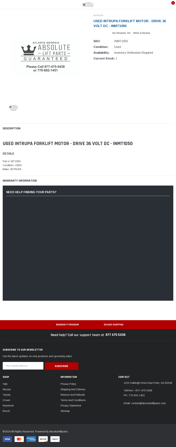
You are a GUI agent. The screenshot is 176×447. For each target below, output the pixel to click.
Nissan (7, 388)
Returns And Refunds (73, 394)
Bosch (6, 410)
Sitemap (65, 410)
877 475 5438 (115, 335)
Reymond (8, 405)
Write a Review (141, 33)
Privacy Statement (71, 405)
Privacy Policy (68, 383)
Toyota (6, 394)
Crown (6, 399)
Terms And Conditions (73, 399)
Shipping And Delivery (73, 388)
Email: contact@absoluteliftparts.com (145, 402)
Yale (5, 383)
